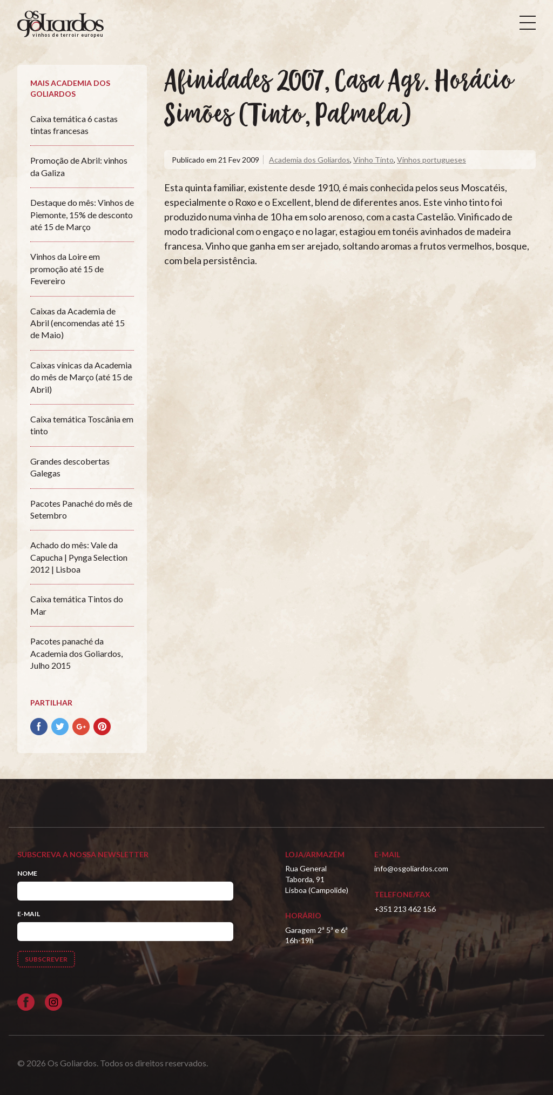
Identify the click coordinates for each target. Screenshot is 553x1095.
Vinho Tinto (373, 159)
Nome (27, 873)
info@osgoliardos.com (411, 868)
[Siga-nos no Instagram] (53, 1002)
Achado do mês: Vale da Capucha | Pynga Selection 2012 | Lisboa (78, 557)
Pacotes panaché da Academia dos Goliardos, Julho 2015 (76, 653)
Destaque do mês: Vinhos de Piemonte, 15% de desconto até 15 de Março (82, 214)
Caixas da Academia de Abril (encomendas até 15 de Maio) (77, 323)
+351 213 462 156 (405, 908)
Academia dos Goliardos (309, 159)
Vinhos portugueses (431, 159)
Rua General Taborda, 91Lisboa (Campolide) (316, 879)
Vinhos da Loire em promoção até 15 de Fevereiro (67, 268)
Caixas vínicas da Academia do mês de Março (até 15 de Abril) (81, 377)
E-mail (28, 914)
